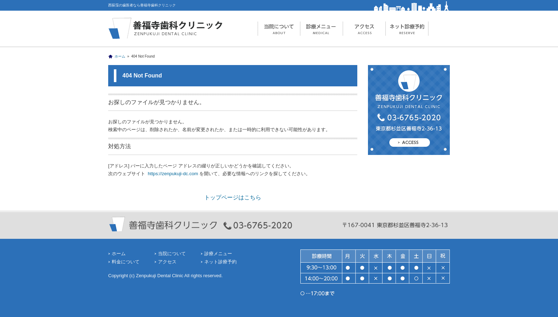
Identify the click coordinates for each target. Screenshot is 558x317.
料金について (126, 261)
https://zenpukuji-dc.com (172, 173)
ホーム (120, 56)
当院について (279, 28)
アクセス (364, 28)
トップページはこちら (232, 197)
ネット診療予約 (407, 28)
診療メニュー (321, 28)
